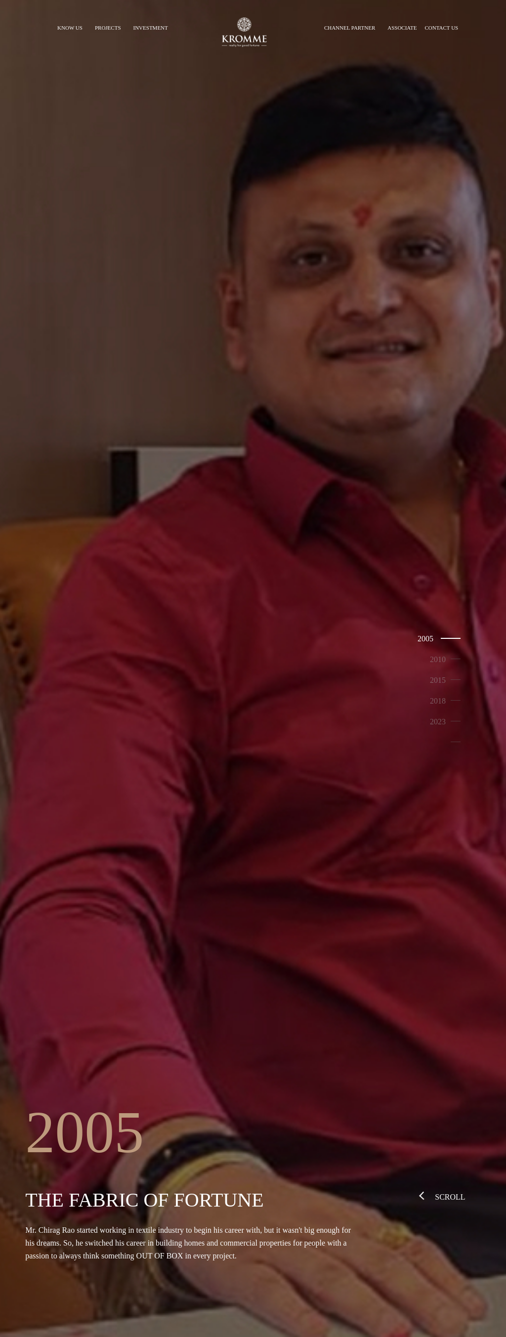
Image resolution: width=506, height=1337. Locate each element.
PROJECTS (108, 28)
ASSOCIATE (402, 28)
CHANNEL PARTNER (349, 28)
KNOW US (70, 28)
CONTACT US (442, 28)
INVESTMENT (150, 28)
